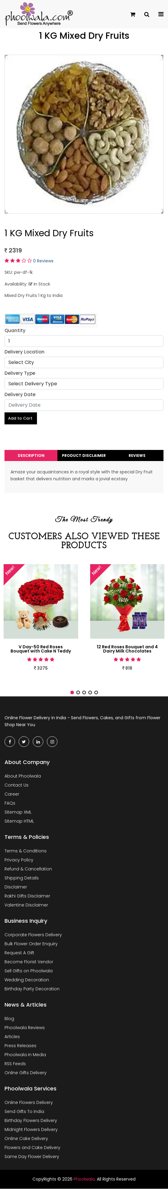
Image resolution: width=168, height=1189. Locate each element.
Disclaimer (16, 887)
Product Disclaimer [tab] (84, 456)
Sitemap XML (18, 813)
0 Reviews (43, 261)
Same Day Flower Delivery (32, 1157)
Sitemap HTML (19, 822)
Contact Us (17, 786)
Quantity (15, 330)
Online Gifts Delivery (26, 1073)
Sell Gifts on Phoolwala (29, 971)
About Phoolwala (23, 777)
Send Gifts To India (24, 1112)
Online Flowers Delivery (29, 1103)
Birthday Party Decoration (32, 989)
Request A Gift (19, 953)
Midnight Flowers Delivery (31, 1130)
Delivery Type (20, 373)
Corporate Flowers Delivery (33, 935)
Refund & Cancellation (28, 869)
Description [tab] (31, 456)
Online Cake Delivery (26, 1139)
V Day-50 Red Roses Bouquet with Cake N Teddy (41, 649)
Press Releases (20, 1046)
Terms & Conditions (26, 851)
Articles (12, 1037)
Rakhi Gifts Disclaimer (27, 896)
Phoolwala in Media (25, 1055)
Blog (9, 1019)
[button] (72, 693)
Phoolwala (84, 1180)
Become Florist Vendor (29, 962)
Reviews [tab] (137, 456)
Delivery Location (24, 352)
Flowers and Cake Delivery (32, 1148)
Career (12, 795)
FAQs (10, 804)
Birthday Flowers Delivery (31, 1121)
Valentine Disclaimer (26, 905)
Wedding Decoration (27, 980)
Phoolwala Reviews (25, 1028)
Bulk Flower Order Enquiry (31, 944)
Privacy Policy (19, 860)
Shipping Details (22, 878)
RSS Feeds (15, 1064)
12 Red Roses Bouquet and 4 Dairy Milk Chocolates (127, 649)
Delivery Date (20, 394)
